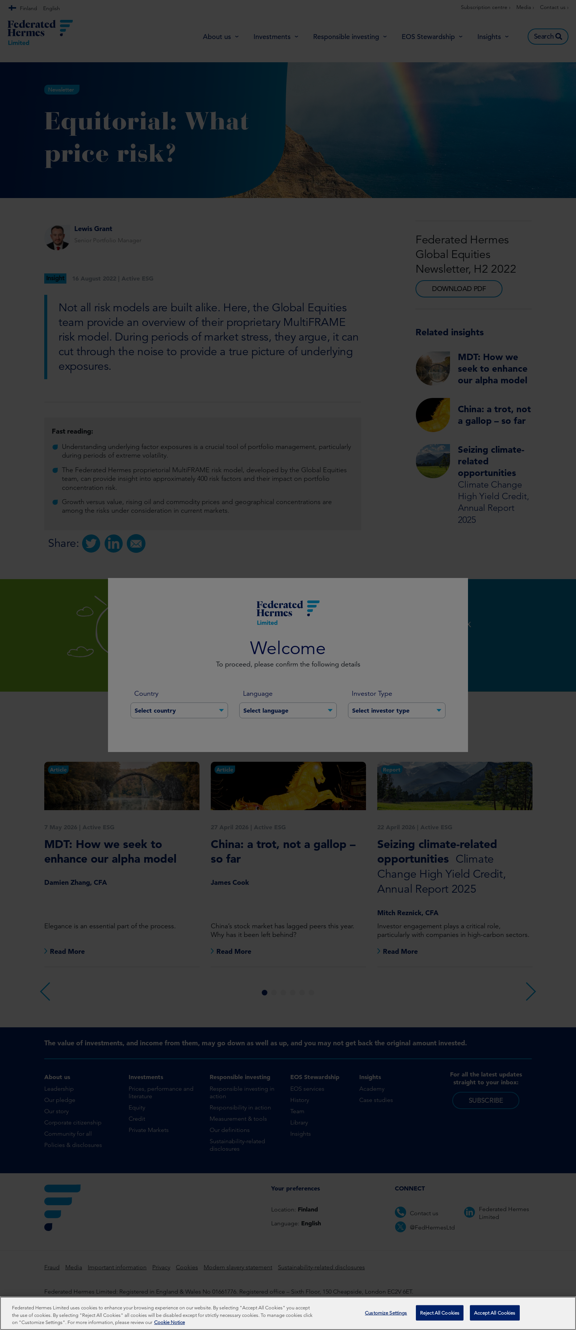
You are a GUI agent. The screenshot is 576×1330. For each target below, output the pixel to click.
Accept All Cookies (494, 1312)
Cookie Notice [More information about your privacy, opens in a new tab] (169, 1322)
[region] (288, 1313)
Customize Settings (386, 1312)
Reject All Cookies (439, 1312)
